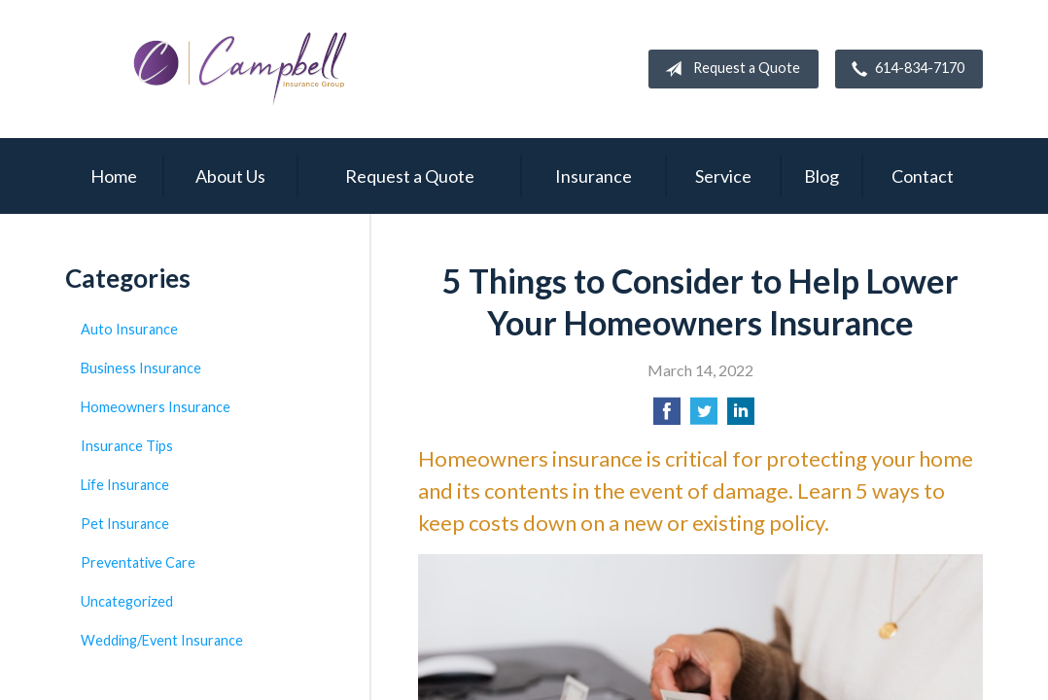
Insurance (593, 176)
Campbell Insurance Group (240, 69)
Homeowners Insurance (155, 407)
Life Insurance (125, 484)
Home (113, 176)
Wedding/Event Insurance (162, 640)
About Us (230, 176)
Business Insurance (141, 368)
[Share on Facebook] (667, 416)
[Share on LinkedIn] (740, 416)
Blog (821, 176)
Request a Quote (728, 69)
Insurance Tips (127, 446)
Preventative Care (138, 562)
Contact (922, 176)
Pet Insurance (125, 523)
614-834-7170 (904, 69)
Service (723, 176)
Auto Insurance (129, 329)
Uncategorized (127, 601)
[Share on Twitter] (703, 416)
